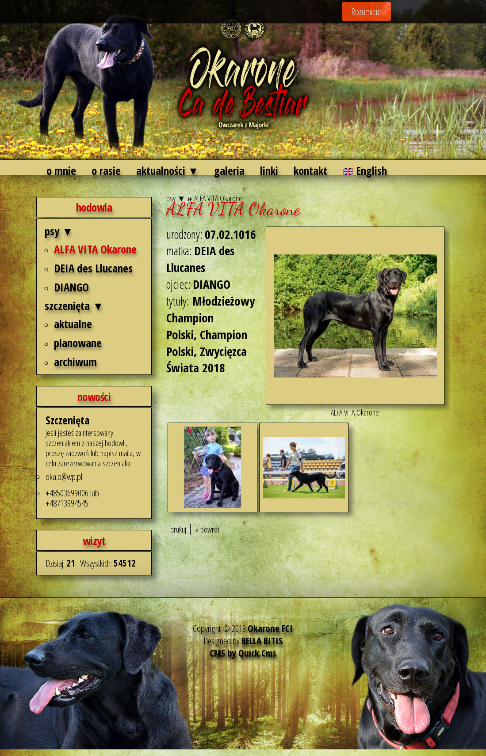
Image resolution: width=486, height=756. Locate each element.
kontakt (310, 170)
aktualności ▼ (167, 170)
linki (269, 170)
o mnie (61, 170)
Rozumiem (366, 11)
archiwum (75, 361)
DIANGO (71, 287)
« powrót (207, 529)
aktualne (73, 323)
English (365, 170)
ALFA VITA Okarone (95, 249)
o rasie (106, 170)
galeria (229, 170)
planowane (78, 342)
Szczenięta (67, 420)
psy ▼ (59, 230)
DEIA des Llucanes (93, 268)
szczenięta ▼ (74, 305)
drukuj (178, 529)
